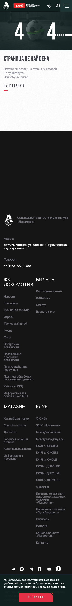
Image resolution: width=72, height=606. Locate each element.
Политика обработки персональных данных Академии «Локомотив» (50, 498)
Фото (7, 337)
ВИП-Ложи (43, 298)
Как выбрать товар (16, 418)
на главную (14, 86)
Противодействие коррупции (15, 368)
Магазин (14, 407)
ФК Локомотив (18, 282)
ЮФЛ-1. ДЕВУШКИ (48, 466)
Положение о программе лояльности (12, 357)
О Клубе (41, 418)
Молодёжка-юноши (48, 432)
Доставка (10, 432)
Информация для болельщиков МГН (16, 395)
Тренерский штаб (15, 323)
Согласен (36, 597)
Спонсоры (42, 519)
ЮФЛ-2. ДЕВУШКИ (48, 473)
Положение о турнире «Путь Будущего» (50, 511)
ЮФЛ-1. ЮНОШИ (47, 446)
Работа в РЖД (13, 386)
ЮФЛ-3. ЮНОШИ (47, 459)
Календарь (11, 303)
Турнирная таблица (16, 310)
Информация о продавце (13, 457)
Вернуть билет (45, 311)
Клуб (42, 407)
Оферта (41, 305)
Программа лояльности (11, 346)
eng (58, 6)
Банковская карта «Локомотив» (47, 534)
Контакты (42, 542)
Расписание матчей (49, 291)
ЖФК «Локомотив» (48, 425)
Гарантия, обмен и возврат (16, 441)
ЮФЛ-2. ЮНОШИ (47, 452)
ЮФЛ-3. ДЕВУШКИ (48, 480)
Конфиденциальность (17, 448)
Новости (9, 296)
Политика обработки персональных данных (18, 378)
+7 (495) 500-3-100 (17, 266)
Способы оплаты (15, 425)
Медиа (8, 330)
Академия (42, 486)
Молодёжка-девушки (49, 439)
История (41, 526)
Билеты (45, 279)
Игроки (8, 317)
